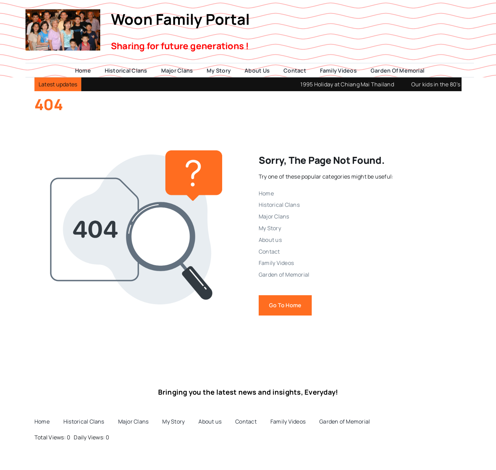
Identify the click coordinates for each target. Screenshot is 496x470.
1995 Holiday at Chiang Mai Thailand (356, 84)
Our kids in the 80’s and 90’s (456, 84)
